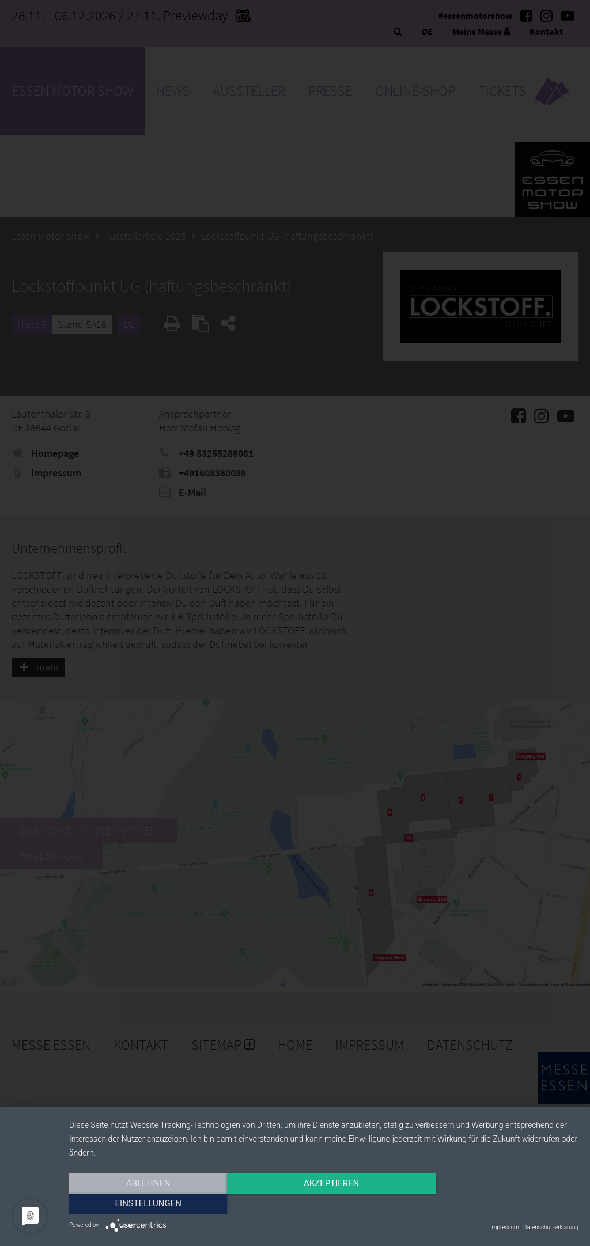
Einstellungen (502, 1204)
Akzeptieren (323, 1204)
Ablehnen (145, 1204)
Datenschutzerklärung (550, 1227)
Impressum (504, 1227)
